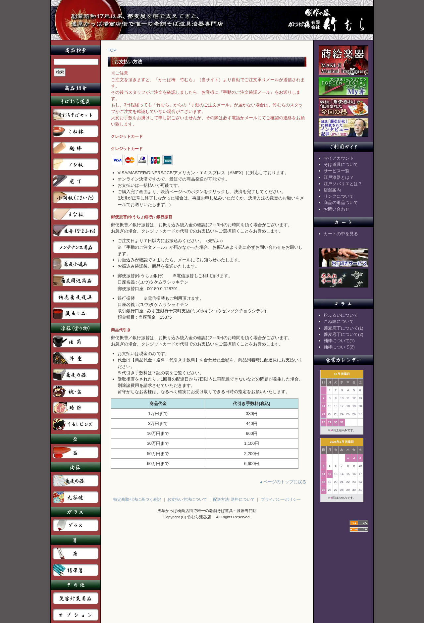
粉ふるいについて (341, 315)
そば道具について (341, 164)
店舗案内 (332, 189)
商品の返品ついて (341, 202)
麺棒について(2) (339, 346)
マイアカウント (339, 158)
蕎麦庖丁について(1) (343, 328)
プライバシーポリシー (281, 499)
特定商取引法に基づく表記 (137, 499)
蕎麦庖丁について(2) (343, 334)
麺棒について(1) (339, 340)
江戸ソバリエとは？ (343, 183)
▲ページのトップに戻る (282, 481)
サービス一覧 (336, 170)
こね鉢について (339, 321)
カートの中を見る (341, 233)
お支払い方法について (187, 499)
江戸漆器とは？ (339, 177)
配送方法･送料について (234, 499)
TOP (112, 50)
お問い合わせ (336, 209)
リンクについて (339, 196)
